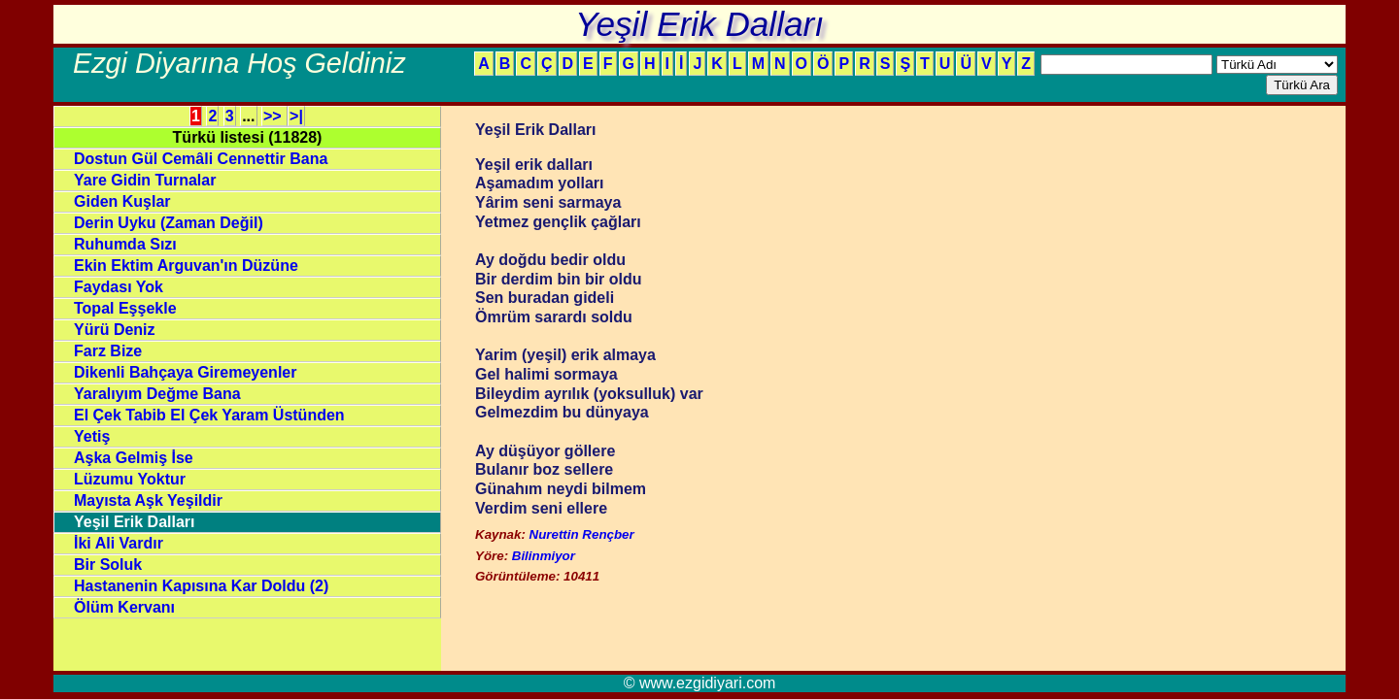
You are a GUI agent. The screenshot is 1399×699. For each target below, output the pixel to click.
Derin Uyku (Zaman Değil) (168, 223)
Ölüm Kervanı (124, 607)
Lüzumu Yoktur (130, 479)
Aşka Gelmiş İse (133, 457)
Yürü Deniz (114, 329)
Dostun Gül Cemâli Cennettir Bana (200, 158)
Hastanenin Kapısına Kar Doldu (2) (201, 586)
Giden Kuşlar (122, 201)
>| (296, 116)
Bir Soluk (108, 564)
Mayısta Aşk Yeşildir (148, 500)
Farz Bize (108, 351)
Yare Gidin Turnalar (145, 180)
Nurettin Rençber (581, 534)
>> (274, 116)
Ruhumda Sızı (125, 244)
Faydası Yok (118, 287)
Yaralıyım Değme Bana (157, 393)
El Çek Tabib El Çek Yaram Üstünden (209, 415)
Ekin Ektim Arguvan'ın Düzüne (186, 265)
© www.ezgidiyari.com (700, 683)
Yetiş (92, 436)
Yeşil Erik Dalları (134, 522)
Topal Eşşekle (125, 308)
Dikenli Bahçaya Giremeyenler (185, 372)
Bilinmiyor (543, 556)
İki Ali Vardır (118, 543)
